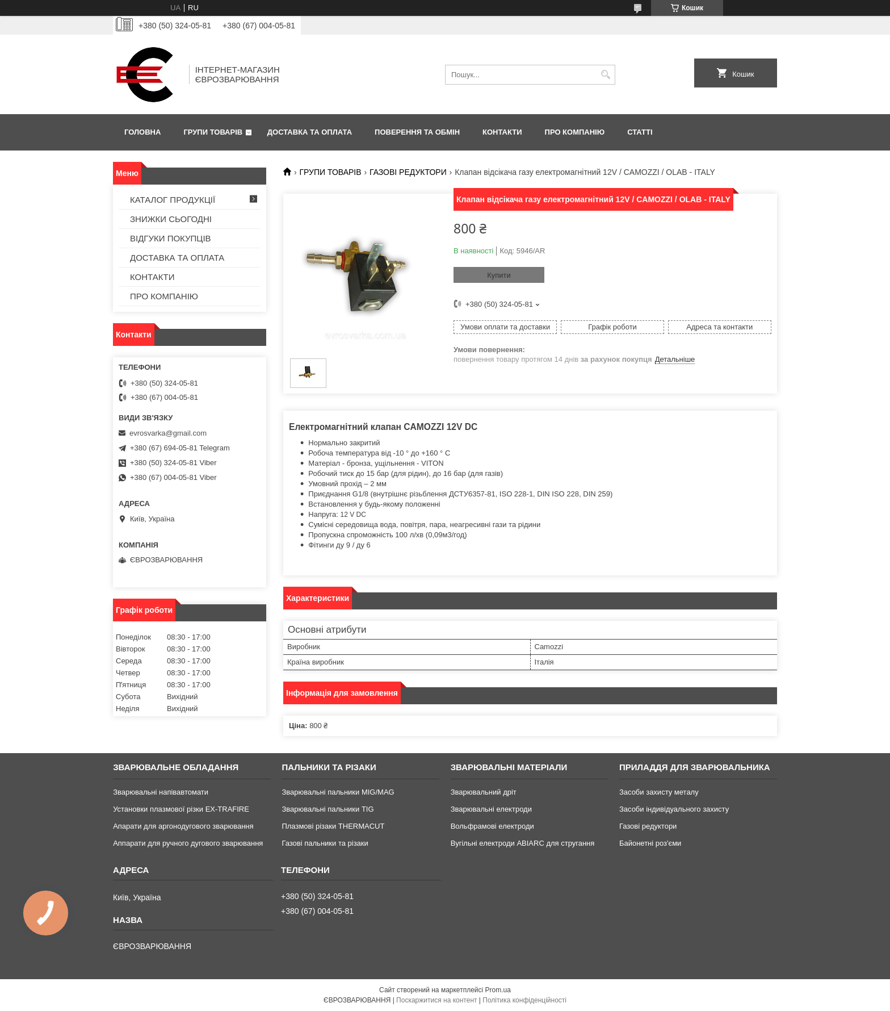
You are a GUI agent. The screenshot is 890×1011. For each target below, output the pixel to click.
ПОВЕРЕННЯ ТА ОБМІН (417, 132)
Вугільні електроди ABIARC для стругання (523, 843)
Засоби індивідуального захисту (674, 809)
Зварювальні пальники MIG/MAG (338, 792)
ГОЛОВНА (142, 132)
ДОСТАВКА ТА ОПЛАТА (309, 132)
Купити (499, 275)
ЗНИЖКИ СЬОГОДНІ (171, 219)
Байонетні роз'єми (650, 843)
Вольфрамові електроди (492, 826)
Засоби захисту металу (659, 792)
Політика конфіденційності (524, 1000)
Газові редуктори (648, 826)
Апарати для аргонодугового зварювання (183, 826)
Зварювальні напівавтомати (160, 792)
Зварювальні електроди (491, 809)
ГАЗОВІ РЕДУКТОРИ (408, 172)
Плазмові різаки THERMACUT (333, 826)
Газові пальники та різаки (325, 843)
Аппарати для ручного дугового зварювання (188, 843)
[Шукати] (605, 75)
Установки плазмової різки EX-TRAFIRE (181, 809)
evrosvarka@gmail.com (168, 433)
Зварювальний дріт (484, 792)
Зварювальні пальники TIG (327, 809)
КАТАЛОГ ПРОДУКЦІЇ (172, 199)
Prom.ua (498, 990)
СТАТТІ (639, 132)
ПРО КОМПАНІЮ (575, 132)
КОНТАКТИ (502, 132)
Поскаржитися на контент (436, 1000)
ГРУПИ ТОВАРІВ (212, 132)
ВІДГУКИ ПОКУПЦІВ (170, 238)
